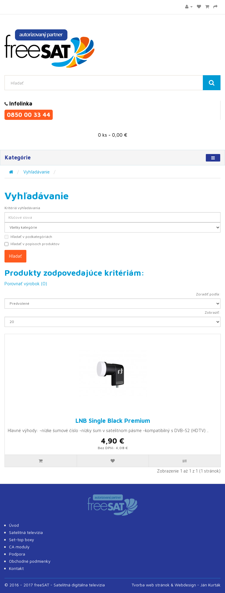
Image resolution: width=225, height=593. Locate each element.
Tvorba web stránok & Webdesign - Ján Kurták (176, 584)
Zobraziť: (213, 312)
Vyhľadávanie (36, 171)
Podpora (17, 553)
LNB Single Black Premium (112, 420)
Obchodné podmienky (30, 561)
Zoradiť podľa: (208, 294)
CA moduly (19, 546)
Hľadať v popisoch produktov (32, 244)
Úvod (14, 525)
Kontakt (16, 568)
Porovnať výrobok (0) (25, 283)
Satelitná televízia (26, 532)
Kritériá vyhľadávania (22, 208)
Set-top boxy (21, 539)
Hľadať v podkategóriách (28, 236)
